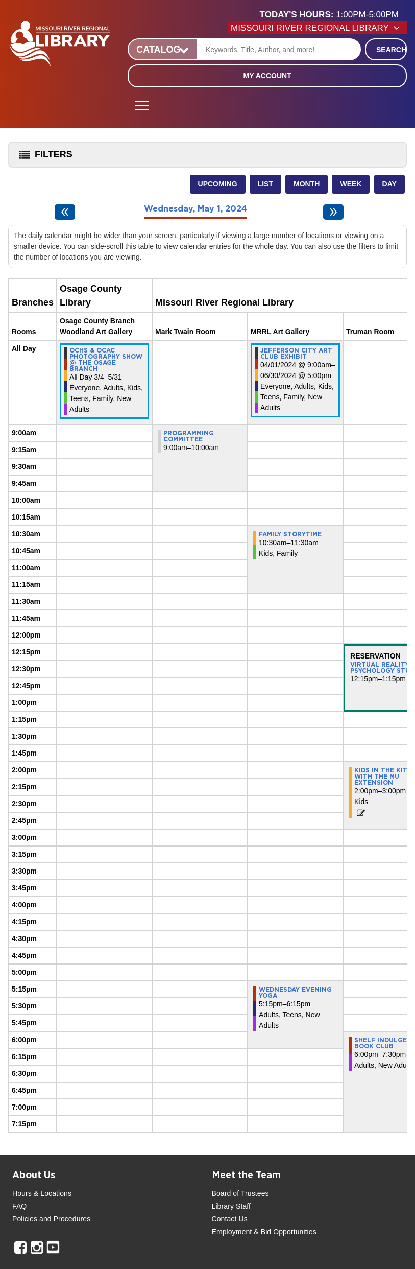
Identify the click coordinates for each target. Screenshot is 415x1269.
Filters (43, 157)
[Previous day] (65, 212)
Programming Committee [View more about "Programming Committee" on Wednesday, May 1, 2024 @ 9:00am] (188, 436)
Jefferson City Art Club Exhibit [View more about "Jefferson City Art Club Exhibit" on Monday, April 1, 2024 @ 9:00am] (296, 353)
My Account (267, 76)
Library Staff (231, 1206)
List (265, 184)
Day (389, 184)
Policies (24, 1219)
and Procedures (63, 1219)
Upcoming (217, 184)
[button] (333, 14)
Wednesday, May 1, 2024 (195, 209)
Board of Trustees (240, 1193)
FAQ (19, 1206)
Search (391, 49)
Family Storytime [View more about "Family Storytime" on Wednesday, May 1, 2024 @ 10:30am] (290, 534)
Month (307, 184)
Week (350, 184)
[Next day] (333, 212)
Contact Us (230, 1219)
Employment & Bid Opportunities (264, 1232)
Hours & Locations (41, 1193)
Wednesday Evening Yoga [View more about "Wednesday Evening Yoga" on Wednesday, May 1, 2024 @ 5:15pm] (295, 992)
